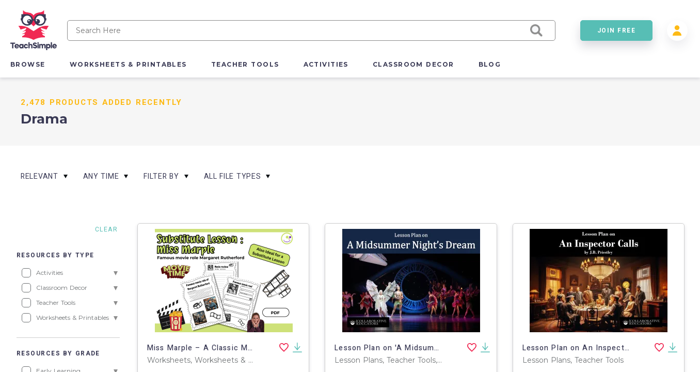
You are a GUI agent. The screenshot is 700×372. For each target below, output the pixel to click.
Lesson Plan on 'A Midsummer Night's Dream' (420, 348)
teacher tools (245, 64)
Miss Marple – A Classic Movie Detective (225, 348)
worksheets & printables (128, 64)
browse (27, 64)
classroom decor (413, 64)
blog (490, 64)
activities (326, 64)
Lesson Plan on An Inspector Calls (587, 348)
